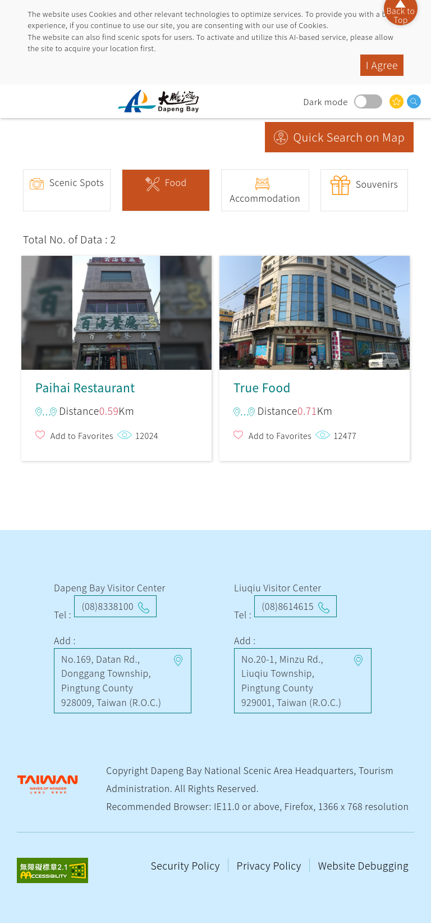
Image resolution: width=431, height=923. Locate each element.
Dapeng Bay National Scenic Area (163, 101)
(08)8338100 (107, 606)
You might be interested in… (396, 101)
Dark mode (368, 101)
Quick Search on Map (349, 137)
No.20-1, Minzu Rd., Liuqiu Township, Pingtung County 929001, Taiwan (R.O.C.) (291, 680)
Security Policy (187, 865)
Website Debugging (363, 865)
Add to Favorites (82, 435)
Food (176, 182)
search (414, 101)
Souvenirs (377, 184)
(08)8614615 (288, 606)
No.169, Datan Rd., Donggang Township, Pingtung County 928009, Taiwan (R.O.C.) (111, 680)
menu (19, 101)
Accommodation (265, 198)
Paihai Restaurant (116, 308)
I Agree (382, 65)
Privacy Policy (270, 865)
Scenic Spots (76, 182)
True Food (314, 308)
